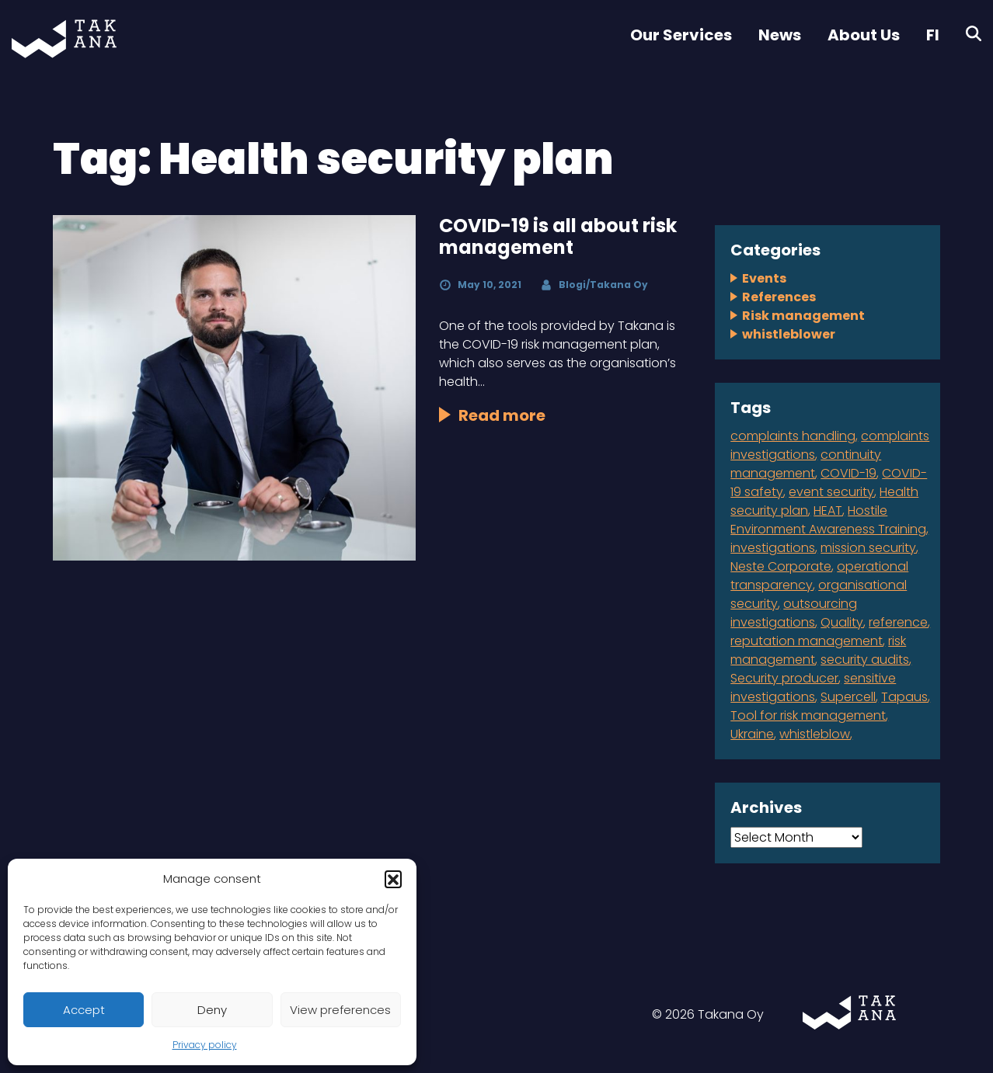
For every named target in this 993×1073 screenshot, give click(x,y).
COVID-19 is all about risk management (558, 237)
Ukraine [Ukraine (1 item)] (752, 734)
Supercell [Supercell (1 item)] (848, 697)
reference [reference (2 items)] (898, 622)
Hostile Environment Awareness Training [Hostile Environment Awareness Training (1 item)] (828, 520)
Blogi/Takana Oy (603, 284)
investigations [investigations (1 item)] (772, 548)
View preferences (340, 1010)
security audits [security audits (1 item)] (865, 659)
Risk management (803, 316)
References (779, 297)
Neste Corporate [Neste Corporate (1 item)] (780, 566)
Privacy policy (204, 1044)
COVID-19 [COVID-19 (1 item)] (848, 473)
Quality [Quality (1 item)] (842, 622)
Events (764, 278)
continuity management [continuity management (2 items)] (805, 464)
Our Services (681, 35)
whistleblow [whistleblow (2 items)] (814, 734)
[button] (393, 879)
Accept (84, 1010)
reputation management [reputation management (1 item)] (806, 641)
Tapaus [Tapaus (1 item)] (904, 697)
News (779, 35)
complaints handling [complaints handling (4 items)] (792, 436)
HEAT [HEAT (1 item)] (828, 510)
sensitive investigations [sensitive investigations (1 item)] (813, 687)
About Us (864, 35)
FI (932, 35)
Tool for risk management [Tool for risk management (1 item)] (808, 715)
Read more (501, 415)
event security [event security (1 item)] (831, 492)
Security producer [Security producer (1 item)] (784, 678)
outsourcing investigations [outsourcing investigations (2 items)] (793, 613)
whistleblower (788, 334)
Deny (212, 1010)
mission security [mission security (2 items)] (868, 548)
